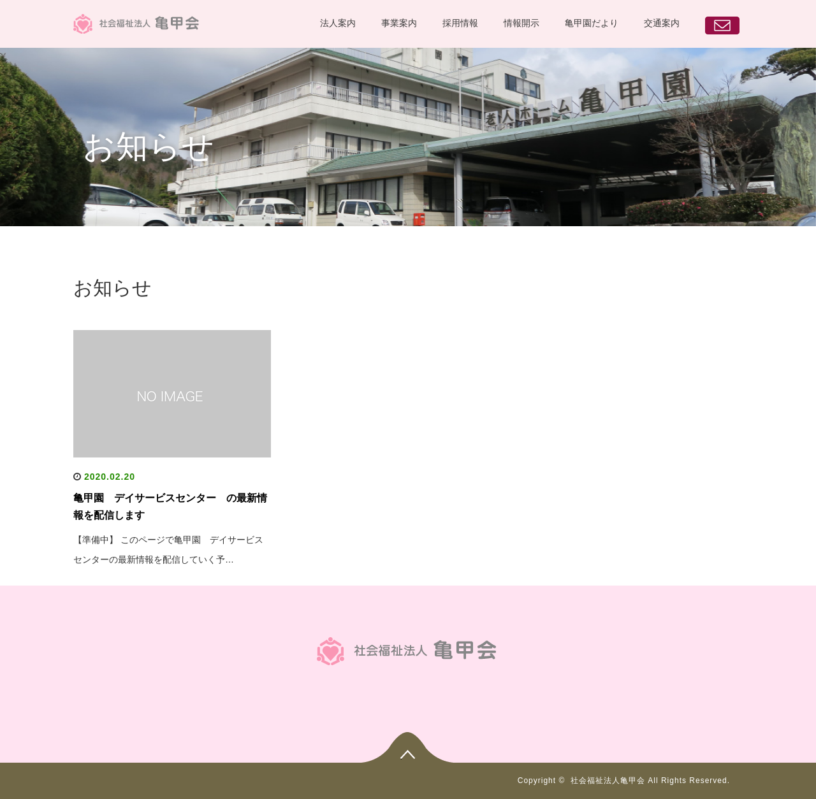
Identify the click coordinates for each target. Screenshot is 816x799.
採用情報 (460, 23)
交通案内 (662, 23)
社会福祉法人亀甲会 (608, 780)
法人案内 (338, 23)
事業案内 (399, 23)
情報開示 (521, 23)
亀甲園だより (591, 23)
